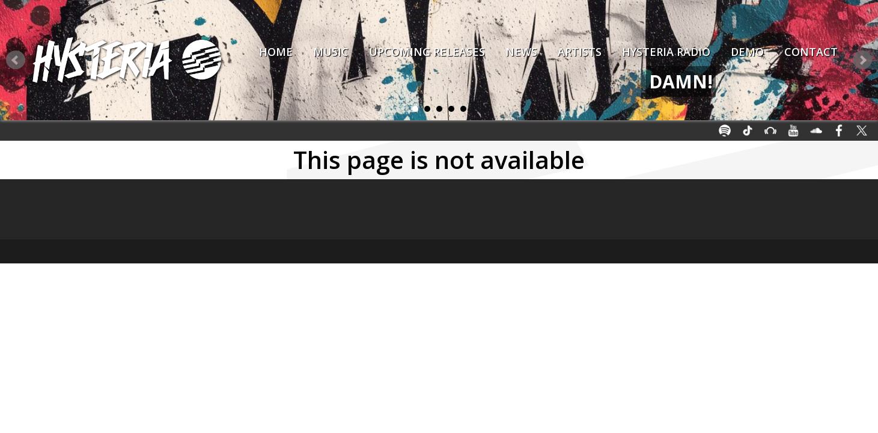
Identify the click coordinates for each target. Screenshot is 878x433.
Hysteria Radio (666, 52)
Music (331, 52)
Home (276, 52)
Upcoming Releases (427, 52)
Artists (580, 52)
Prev (15, 60)
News (521, 52)
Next (862, 60)
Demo (747, 52)
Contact (811, 52)
